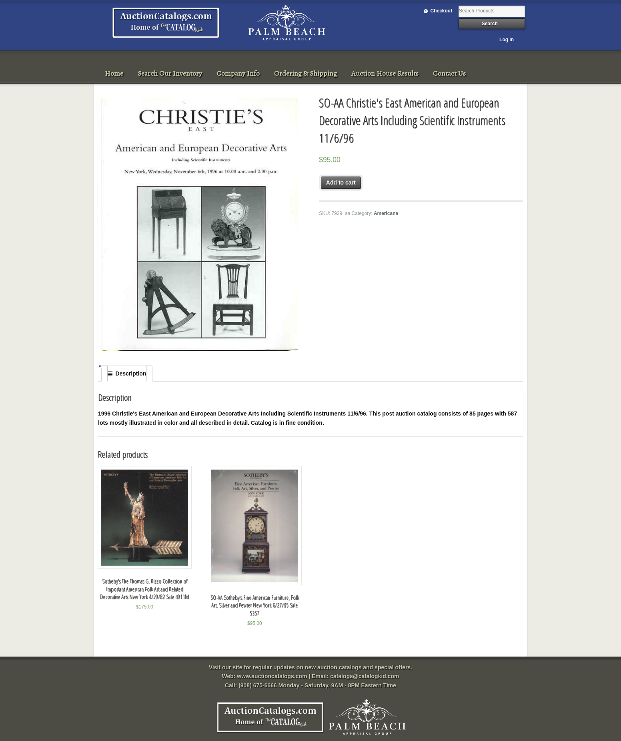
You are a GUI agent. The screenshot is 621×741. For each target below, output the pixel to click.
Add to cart (341, 182)
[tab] (126, 373)
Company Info (238, 73)
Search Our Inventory (170, 73)
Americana (386, 213)
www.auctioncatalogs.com (272, 676)
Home (114, 73)
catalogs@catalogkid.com (364, 676)
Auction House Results (385, 73)
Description (130, 373)
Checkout (442, 11)
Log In (506, 39)
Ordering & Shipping (305, 73)
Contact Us (449, 73)
